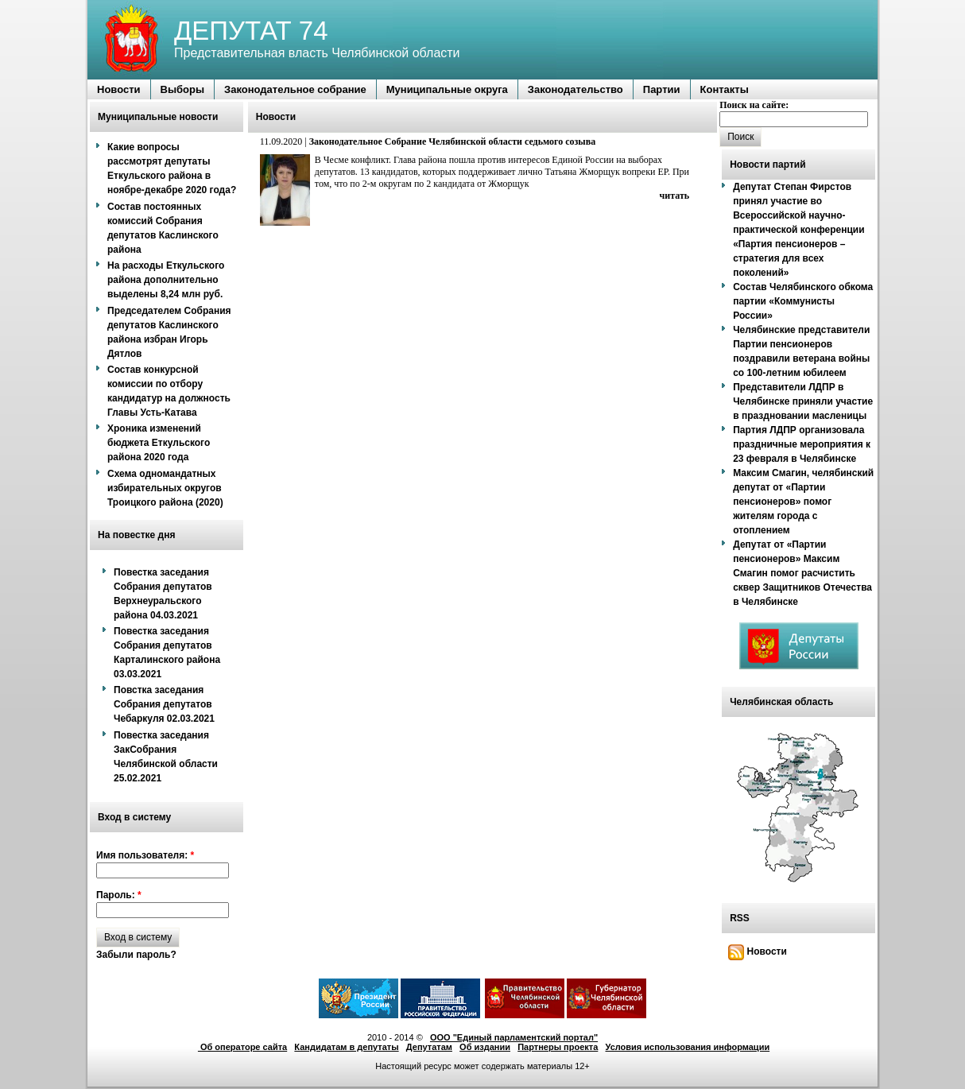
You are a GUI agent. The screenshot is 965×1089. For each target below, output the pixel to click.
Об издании (484, 1047)
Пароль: (118, 895)
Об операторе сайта (242, 1047)
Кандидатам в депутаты (346, 1047)
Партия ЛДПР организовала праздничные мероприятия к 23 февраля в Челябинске (801, 444)
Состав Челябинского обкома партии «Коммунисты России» (803, 301)
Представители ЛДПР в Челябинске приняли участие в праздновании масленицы (803, 401)
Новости (757, 951)
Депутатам (429, 1047)
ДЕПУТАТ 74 (251, 30)
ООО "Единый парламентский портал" (514, 1037)
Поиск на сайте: (754, 104)
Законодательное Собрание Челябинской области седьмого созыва (452, 141)
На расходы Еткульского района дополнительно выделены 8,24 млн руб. (165, 280)
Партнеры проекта (557, 1047)
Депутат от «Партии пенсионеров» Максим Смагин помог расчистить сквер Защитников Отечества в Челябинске (802, 573)
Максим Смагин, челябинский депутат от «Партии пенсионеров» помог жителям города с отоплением (803, 501)
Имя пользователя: (145, 855)
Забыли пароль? (136, 954)
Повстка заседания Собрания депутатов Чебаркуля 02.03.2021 (164, 704)
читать (675, 195)
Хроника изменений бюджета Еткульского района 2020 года (158, 443)
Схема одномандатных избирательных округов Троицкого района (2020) (165, 488)
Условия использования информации (688, 1047)
